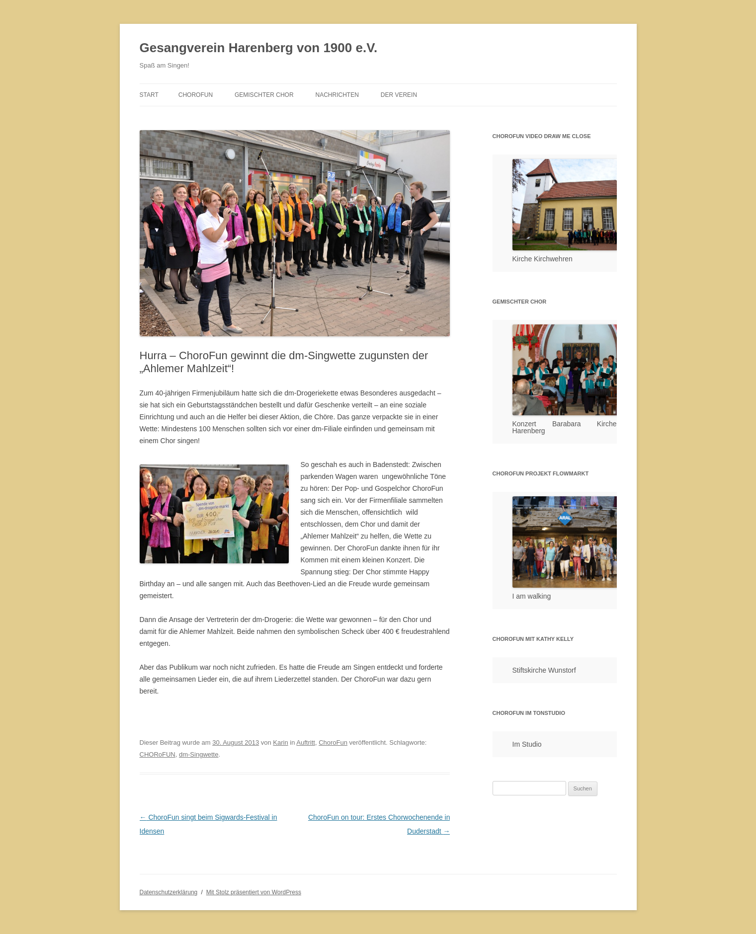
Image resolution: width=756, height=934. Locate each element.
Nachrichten (337, 94)
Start (149, 94)
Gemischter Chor (264, 94)
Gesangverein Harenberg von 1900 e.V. (259, 47)
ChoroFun (195, 94)
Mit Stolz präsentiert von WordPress (253, 892)
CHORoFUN (157, 754)
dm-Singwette (198, 754)
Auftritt (305, 742)
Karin (280, 742)
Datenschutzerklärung (169, 892)
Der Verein (399, 94)
